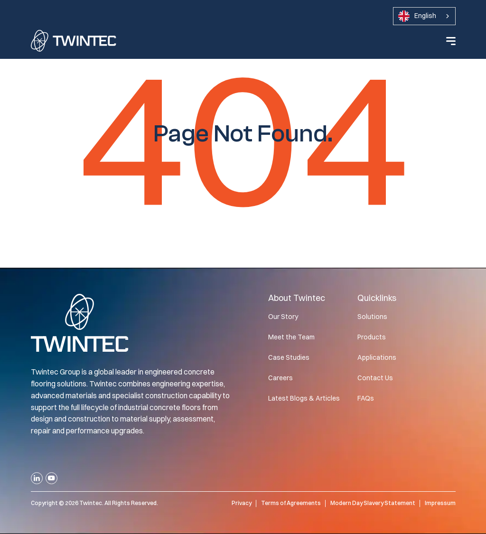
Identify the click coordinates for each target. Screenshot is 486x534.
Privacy (242, 502)
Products (371, 337)
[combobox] (424, 16)
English (417, 16)
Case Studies (288, 357)
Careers (280, 378)
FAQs (365, 398)
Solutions (372, 316)
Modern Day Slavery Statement (372, 502)
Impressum (440, 502)
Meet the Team (291, 337)
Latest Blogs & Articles (304, 398)
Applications (376, 357)
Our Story (283, 316)
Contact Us (375, 378)
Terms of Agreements (291, 502)
